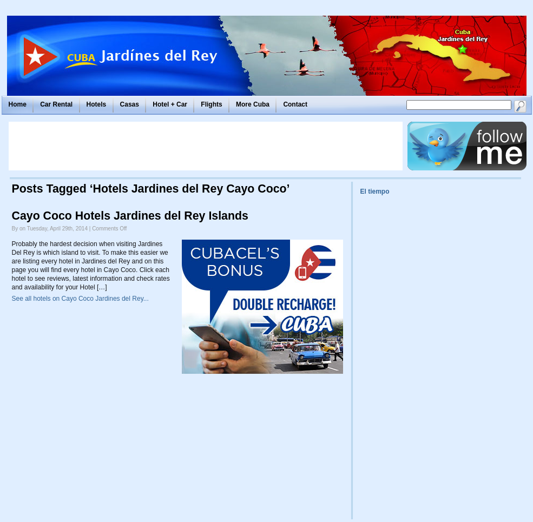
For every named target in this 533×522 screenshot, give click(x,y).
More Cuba (252, 104)
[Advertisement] (206, 146)
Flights (211, 104)
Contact (295, 104)
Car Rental (56, 104)
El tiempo (375, 191)
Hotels (97, 104)
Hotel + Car (170, 104)
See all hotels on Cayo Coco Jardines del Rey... (80, 298)
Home (18, 104)
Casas (129, 104)
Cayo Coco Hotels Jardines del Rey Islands (130, 215)
